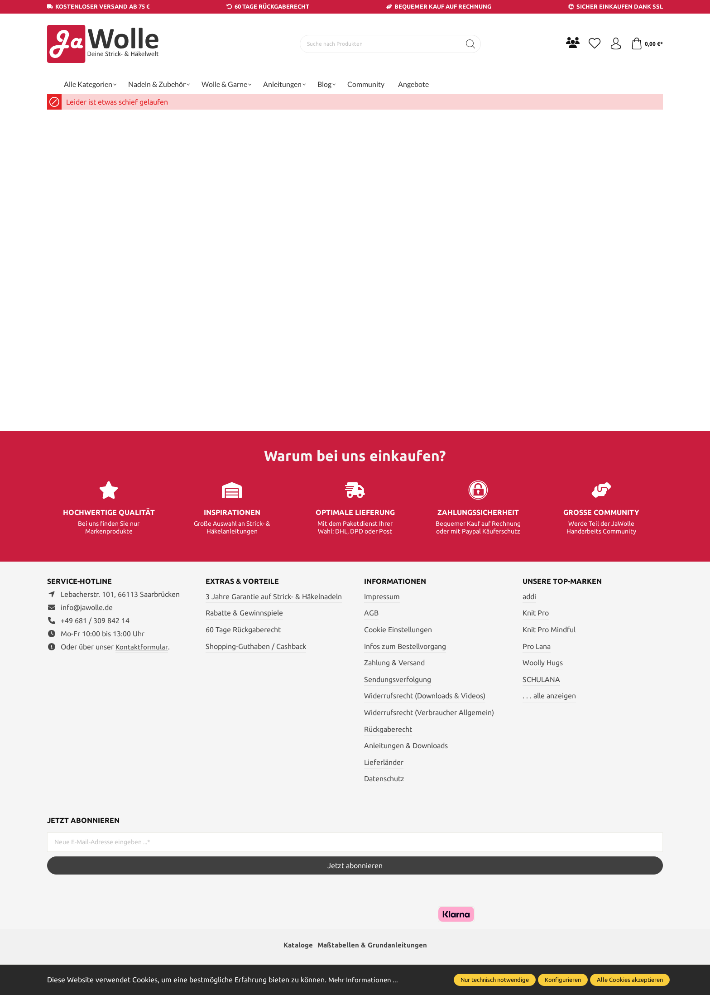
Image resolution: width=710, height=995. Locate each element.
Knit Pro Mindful (549, 629)
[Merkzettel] (590, 44)
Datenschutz (384, 778)
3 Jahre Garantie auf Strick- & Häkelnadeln (274, 596)
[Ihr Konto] (613, 44)
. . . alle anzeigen (549, 696)
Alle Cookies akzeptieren (630, 979)
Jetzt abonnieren (355, 865)
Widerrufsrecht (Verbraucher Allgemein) (429, 712)
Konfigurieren (563, 979)
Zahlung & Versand (394, 663)
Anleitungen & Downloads (406, 745)
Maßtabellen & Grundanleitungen (373, 946)
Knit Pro (536, 613)
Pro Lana (537, 646)
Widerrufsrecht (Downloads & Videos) (424, 696)
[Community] (568, 42)
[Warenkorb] (646, 44)
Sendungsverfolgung (397, 679)
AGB (371, 613)
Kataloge (296, 946)
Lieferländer (383, 762)
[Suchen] (468, 44)
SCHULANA (541, 679)
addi (529, 596)
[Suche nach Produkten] (378, 44)
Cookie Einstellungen (398, 629)
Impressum (382, 596)
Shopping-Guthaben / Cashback (256, 646)
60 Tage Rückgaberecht (243, 629)
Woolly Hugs (543, 663)
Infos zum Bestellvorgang (405, 646)
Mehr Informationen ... (364, 980)
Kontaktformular (142, 647)
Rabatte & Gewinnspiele (244, 613)
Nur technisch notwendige (495, 979)
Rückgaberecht (388, 729)
